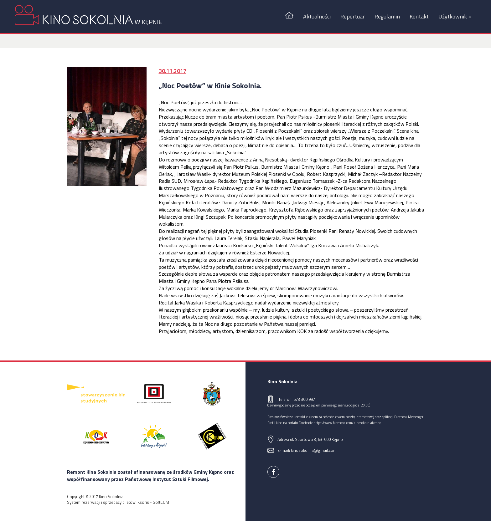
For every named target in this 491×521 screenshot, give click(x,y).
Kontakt (419, 16)
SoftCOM (161, 502)
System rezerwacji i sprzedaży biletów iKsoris (108, 502)
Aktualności (317, 16)
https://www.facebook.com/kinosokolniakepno (347, 422)
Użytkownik (454, 16)
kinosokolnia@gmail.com (314, 450)
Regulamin (387, 16)
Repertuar (352, 16)
